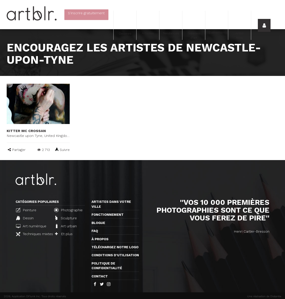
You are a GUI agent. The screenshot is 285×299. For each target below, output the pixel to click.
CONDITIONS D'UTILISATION (115, 255)
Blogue (98, 223)
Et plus (64, 234)
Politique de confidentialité (107, 265)
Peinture (26, 210)
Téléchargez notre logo (115, 247)
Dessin (25, 218)
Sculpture (66, 218)
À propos (100, 239)
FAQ (95, 231)
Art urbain (66, 226)
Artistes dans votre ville (111, 204)
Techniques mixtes (33, 234)
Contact (100, 276)
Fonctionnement (108, 215)
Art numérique (31, 226)
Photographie (68, 210)
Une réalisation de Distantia (264, 296)
